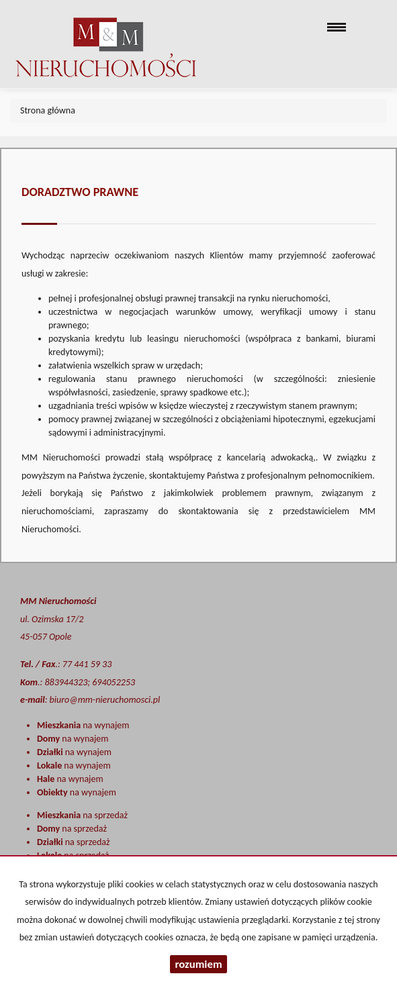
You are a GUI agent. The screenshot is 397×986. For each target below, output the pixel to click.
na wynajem (83, 725)
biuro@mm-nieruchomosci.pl (105, 699)
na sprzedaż (82, 815)
